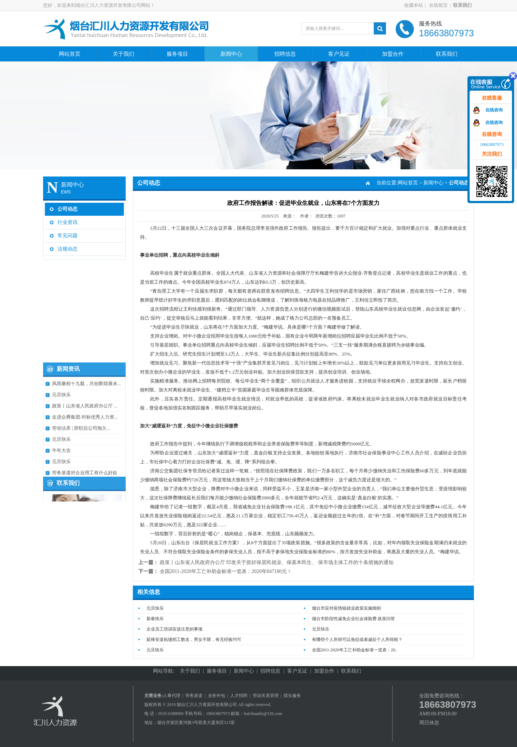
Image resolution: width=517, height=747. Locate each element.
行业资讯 (67, 219)
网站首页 (69, 54)
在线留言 (444, 5)
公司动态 (67, 205)
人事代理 (171, 695)
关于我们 (123, 54)
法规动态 (67, 245)
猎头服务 (292, 695)
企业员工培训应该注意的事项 (174, 629)
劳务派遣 (193, 695)
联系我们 (446, 54)
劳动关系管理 (266, 695)
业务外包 (216, 695)
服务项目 (177, 54)
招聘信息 (285, 54)
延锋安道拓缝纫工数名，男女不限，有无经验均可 (193, 639)
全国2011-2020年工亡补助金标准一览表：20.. (354, 649)
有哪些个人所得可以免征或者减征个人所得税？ (357, 639)
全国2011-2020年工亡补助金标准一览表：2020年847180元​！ (226, 571)
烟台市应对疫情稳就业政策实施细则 (346, 608)
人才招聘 (238, 695)
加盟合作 (393, 54)
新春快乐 (155, 618)
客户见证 (339, 54)
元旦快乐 (155, 608)
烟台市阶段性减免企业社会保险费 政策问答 (353, 618)
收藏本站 (419, 5)
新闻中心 (231, 54)
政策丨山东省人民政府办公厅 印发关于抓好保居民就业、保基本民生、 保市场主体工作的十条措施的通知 (276, 562)
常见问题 (67, 232)
